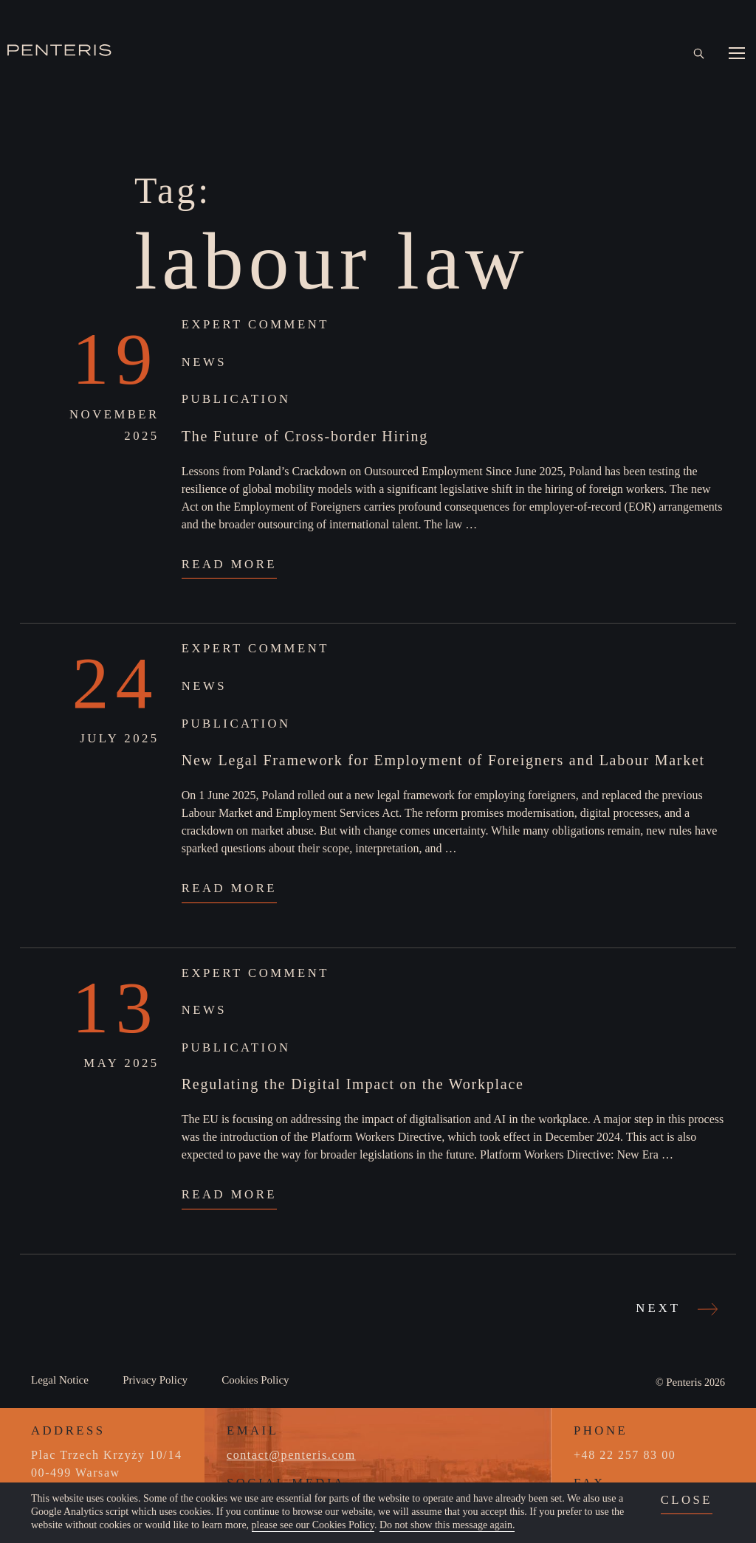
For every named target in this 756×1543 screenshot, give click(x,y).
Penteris (683, 1382)
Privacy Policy (155, 1380)
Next (675, 1308)
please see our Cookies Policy (313, 1524)
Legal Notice (60, 1380)
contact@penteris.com (291, 1455)
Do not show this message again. (447, 1524)
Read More (229, 564)
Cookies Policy (255, 1380)
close (686, 1500)
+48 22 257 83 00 (625, 1455)
